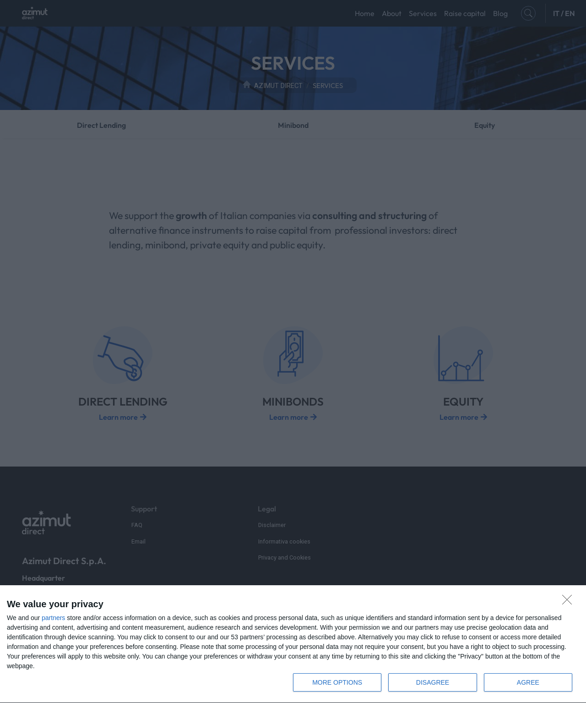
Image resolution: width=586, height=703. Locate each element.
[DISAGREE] (569, 602)
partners (53, 618)
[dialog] (293, 644)
